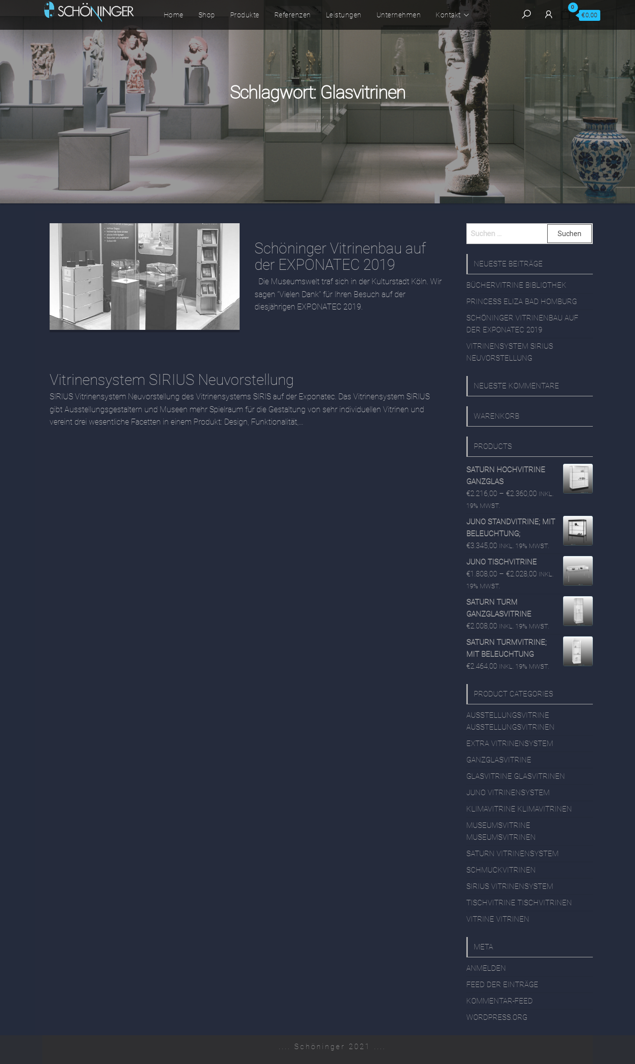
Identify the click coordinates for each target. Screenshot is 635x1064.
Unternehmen (399, 15)
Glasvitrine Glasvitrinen (515, 776)
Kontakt (448, 15)
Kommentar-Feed (499, 1001)
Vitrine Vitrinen (497, 919)
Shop (206, 15)
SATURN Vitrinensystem (512, 853)
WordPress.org (496, 1017)
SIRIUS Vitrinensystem (509, 886)
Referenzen (292, 15)
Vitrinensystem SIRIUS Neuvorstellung (172, 379)
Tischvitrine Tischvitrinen (519, 902)
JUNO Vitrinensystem (508, 792)
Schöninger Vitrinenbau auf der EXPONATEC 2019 (340, 256)
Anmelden (486, 968)
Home (174, 15)
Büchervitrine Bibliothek (516, 285)
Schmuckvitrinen (501, 870)
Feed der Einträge (502, 984)
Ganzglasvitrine (498, 759)
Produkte (244, 15)
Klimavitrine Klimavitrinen (519, 809)
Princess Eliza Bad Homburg (521, 301)
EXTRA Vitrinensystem (509, 743)
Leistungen (344, 15)
